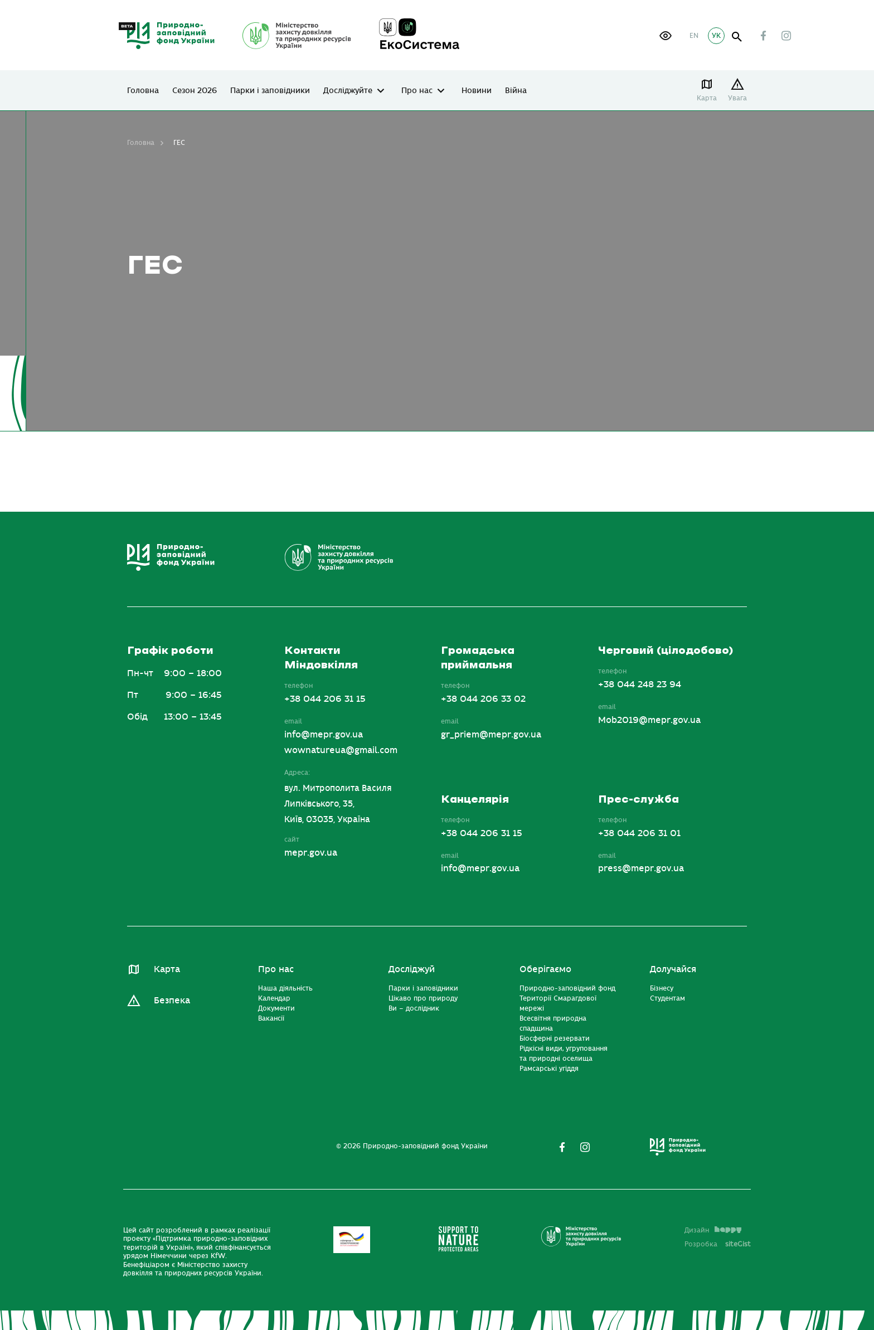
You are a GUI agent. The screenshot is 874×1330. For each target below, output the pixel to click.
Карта (707, 98)
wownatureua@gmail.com (340, 750)
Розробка (717, 1244)
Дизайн (712, 1230)
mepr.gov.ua (310, 853)
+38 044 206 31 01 (639, 833)
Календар (274, 998)
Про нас (417, 90)
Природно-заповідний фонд (567, 988)
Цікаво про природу (423, 998)
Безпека (172, 1001)
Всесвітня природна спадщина (552, 1023)
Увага (737, 98)
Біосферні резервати (554, 1038)
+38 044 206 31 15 (325, 699)
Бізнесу (661, 988)
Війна (516, 90)
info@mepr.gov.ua (323, 735)
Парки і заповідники (270, 90)
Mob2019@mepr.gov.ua (649, 720)
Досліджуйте (347, 90)
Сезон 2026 (194, 90)
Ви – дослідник (414, 1008)
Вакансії (271, 1018)
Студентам (667, 998)
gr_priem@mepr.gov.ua (491, 735)
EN (694, 36)
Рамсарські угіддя (549, 1068)
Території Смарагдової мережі (557, 1003)
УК (716, 36)
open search (737, 37)
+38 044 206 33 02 (483, 699)
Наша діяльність (285, 988)
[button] (665, 35)
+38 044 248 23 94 (639, 684)
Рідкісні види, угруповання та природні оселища (563, 1053)
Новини (477, 90)
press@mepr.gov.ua (641, 868)
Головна (143, 90)
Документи (276, 1008)
